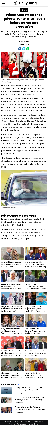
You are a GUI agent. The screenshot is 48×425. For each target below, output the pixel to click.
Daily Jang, (23, 421)
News (24, 10)
